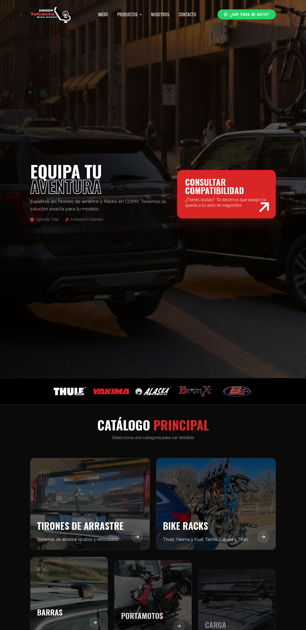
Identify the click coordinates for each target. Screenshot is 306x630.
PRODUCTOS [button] (128, 14)
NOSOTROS (160, 14)
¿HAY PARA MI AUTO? (246, 14)
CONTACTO (187, 14)
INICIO (103, 14)
